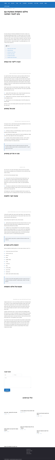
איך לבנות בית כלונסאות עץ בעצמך (10, 446)
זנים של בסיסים (10, 50)
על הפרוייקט (28, 448)
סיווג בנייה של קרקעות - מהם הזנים (10, 412)
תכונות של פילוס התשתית (12, 57)
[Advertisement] (17, 24)
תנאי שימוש (28, 451)
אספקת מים (30, 3)
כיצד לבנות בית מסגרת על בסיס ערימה (42, 431)
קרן (9, 3)
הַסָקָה (5, 3)
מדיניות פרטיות (28, 453)
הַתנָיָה (46, 3)
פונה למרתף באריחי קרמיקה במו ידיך (27, 410)
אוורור (17, 3)
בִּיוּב (20, 3)
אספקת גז (24, 3)
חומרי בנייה (36, 3)
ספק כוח (41, 3)
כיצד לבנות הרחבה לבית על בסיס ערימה (43, 414)
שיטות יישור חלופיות (11, 53)
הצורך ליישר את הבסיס (11, 48)
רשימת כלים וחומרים (11, 55)
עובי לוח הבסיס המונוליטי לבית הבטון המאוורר (27, 427)
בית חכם (12, 3)
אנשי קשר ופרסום (29, 450)
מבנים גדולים (6, 6)
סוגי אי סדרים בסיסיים (11, 52)
